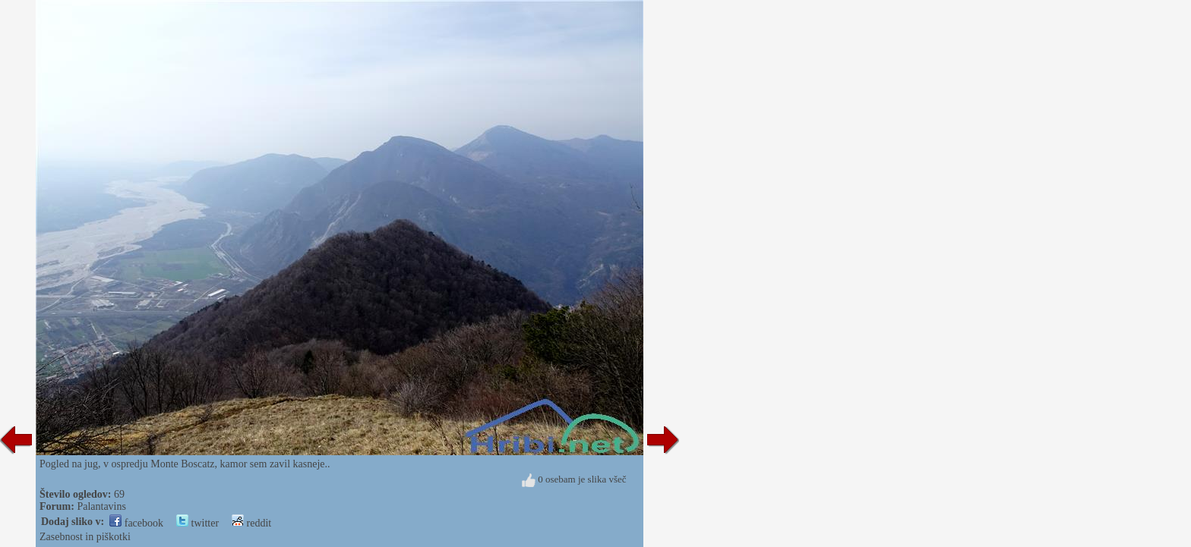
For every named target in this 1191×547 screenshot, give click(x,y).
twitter (197, 523)
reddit (251, 523)
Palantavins (101, 506)
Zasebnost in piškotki (85, 536)
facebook (136, 523)
